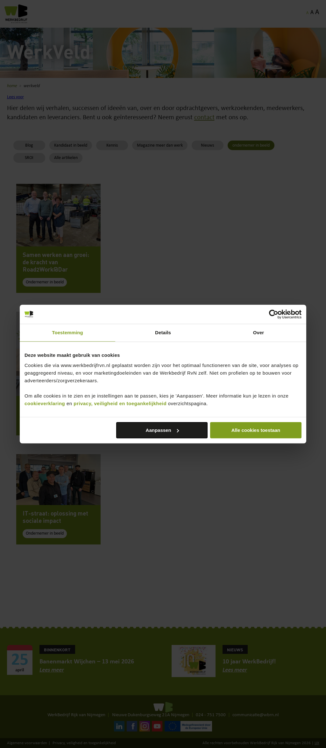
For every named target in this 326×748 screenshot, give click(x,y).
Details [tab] (163, 332)
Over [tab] (258, 332)
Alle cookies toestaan (255, 430)
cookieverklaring (45, 403)
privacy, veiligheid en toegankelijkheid (120, 403)
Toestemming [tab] (67, 332)
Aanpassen (162, 430)
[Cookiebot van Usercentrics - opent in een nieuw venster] (273, 314)
